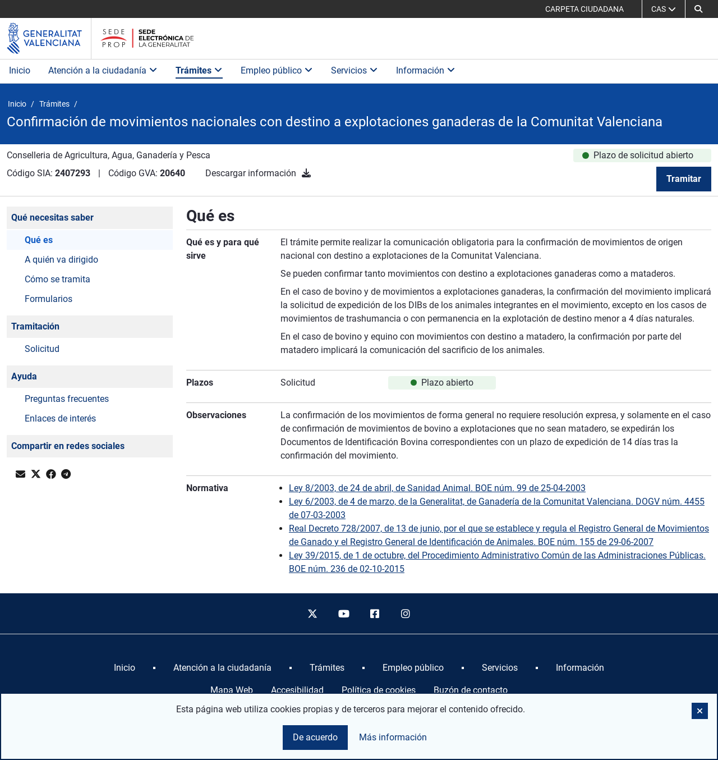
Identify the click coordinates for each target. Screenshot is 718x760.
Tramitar (683, 178)
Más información (393, 737)
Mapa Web (231, 690)
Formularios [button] (48, 299)
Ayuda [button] (24, 376)
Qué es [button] (39, 240)
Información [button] (425, 70)
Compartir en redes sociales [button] (68, 446)
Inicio (19, 70)
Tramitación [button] (35, 326)
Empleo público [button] (277, 70)
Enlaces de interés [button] (60, 418)
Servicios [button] (354, 70)
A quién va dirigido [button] (61, 259)
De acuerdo (315, 737)
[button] (698, 9)
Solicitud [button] (42, 349)
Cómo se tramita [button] (57, 279)
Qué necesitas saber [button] (52, 217)
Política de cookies (379, 690)
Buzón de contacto (471, 690)
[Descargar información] (306, 173)
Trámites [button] (199, 70)
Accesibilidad (297, 690)
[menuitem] (124, 668)
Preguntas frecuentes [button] (67, 398)
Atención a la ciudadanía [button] (103, 70)
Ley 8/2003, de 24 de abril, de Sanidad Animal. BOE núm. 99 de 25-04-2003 (437, 488)
